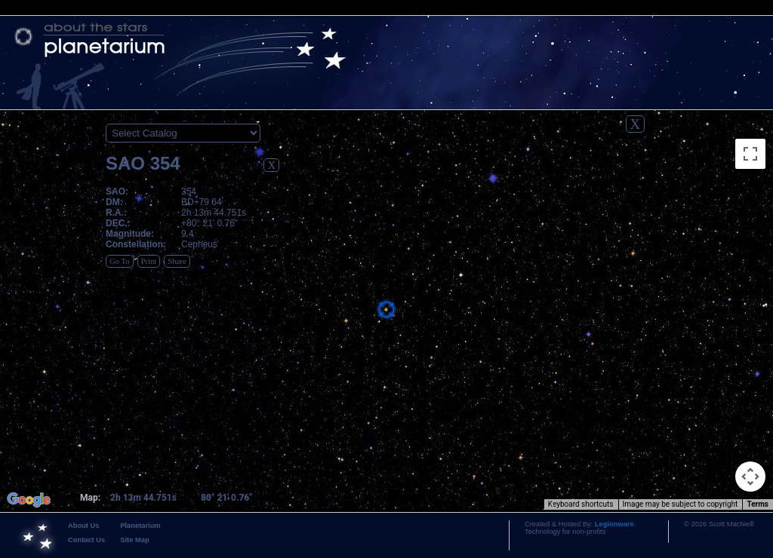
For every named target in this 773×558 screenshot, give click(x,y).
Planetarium (140, 525)
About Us (83, 525)
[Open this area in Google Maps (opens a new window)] (29, 500)
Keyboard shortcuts (581, 504)
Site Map (134, 540)
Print (149, 261)
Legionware (614, 524)
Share (177, 261)
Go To (119, 261)
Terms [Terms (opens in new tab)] (757, 504)
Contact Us (86, 540)
